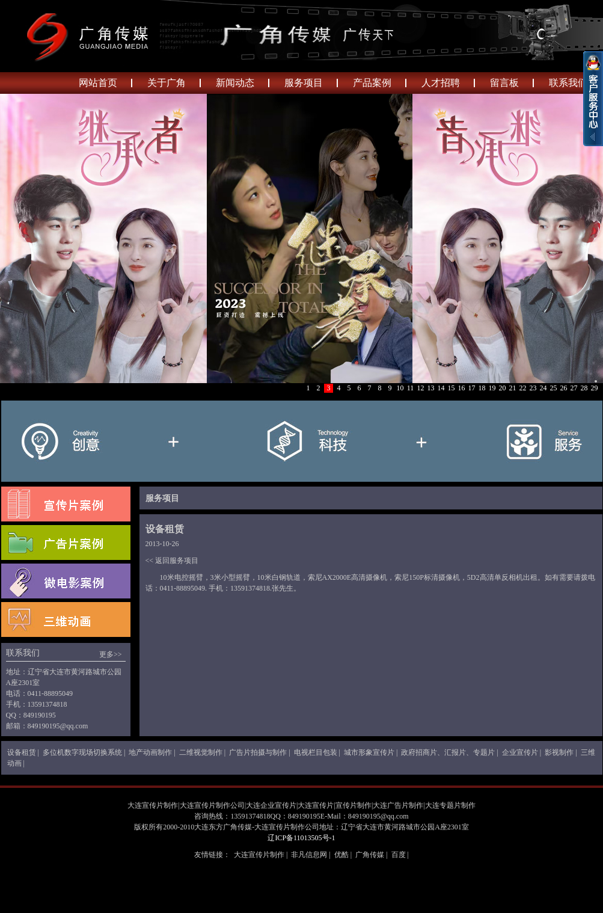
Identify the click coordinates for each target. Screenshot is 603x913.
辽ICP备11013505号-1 (301, 838)
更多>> (110, 654)
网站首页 (98, 83)
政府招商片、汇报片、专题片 (448, 752)
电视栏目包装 (315, 752)
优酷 (341, 854)
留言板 (504, 83)
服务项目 (303, 83)
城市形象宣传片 (369, 752)
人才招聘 (440, 83)
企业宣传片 (520, 752)
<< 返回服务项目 (172, 560)
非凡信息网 (309, 854)
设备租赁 (21, 752)
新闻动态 (235, 83)
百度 (398, 854)
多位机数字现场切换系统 (82, 752)
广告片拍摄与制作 (258, 752)
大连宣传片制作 (259, 854)
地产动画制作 (150, 752)
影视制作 (559, 752)
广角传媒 (369, 854)
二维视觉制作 (200, 752)
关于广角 (166, 83)
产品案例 (372, 83)
